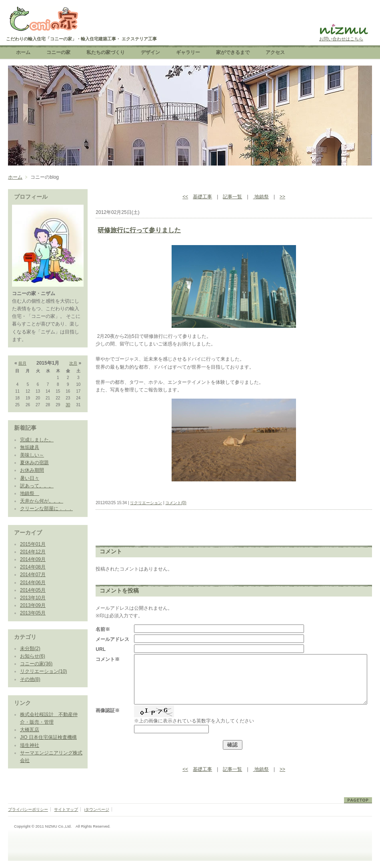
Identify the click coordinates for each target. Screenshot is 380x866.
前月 (22, 363)
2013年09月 (33, 605)
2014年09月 (33, 559)
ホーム (15, 177)
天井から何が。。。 (41, 501)
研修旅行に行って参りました (139, 230)
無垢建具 (29, 447)
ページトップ (358, 800)
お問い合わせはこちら (341, 38)
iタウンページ (96, 809)
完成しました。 (37, 440)
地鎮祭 (29, 493)
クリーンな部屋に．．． (46, 508)
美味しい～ (32, 455)
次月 (73, 363)
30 (68, 405)
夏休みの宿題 (34, 462)
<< (185, 197)
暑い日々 (29, 478)
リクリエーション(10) (43, 671)
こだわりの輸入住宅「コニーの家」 (43, 20)
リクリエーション (146, 503)
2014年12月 (33, 552)
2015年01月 (33, 544)
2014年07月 (33, 574)
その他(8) (30, 679)
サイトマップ (66, 809)
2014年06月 (33, 582)
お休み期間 (32, 470)
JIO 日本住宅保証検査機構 (48, 737)
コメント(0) (175, 503)
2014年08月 (33, 567)
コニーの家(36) (36, 663)
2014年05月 (33, 590)
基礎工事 (202, 197)
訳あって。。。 (37, 486)
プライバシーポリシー (28, 809)
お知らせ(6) (32, 656)
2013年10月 (33, 598)
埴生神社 (29, 745)
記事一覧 (232, 197)
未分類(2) (30, 648)
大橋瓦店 (29, 729)
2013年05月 (33, 613)
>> (282, 197)
